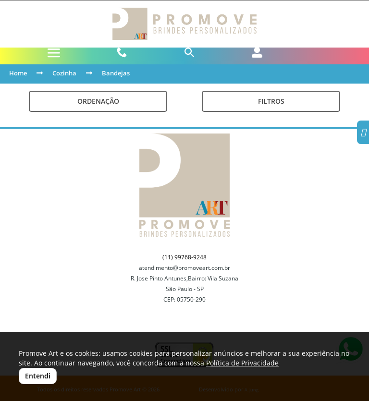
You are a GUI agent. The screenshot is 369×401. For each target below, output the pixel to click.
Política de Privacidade (242, 362)
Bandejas (116, 73)
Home (18, 73)
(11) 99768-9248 (184, 257)
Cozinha (64, 73)
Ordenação (98, 101)
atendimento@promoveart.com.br (184, 268)
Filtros (271, 101)
